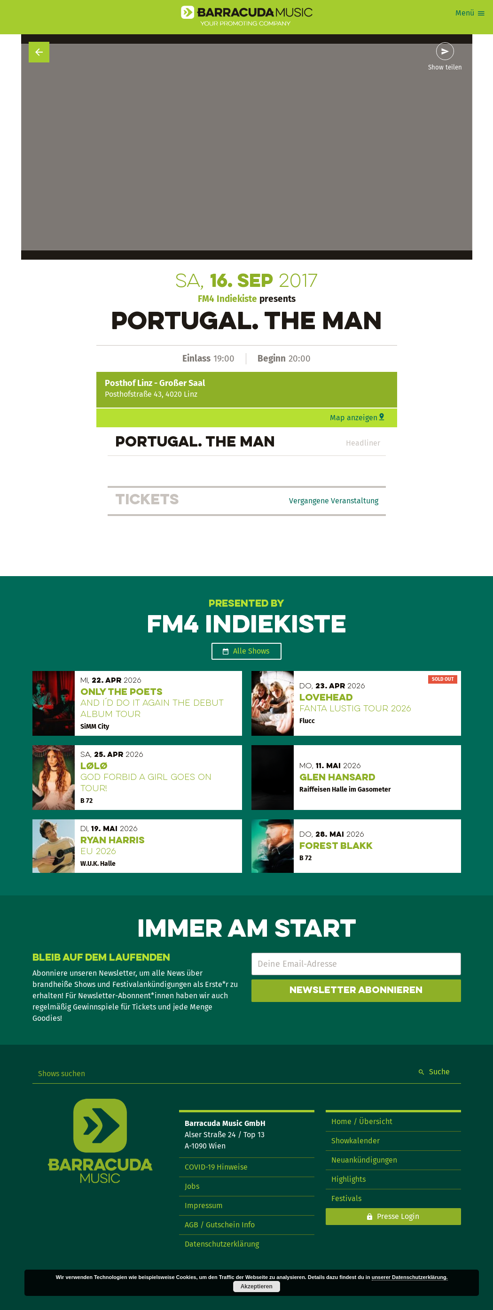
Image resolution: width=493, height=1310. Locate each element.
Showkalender (355, 1140)
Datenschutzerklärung (222, 1244)
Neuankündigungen (364, 1160)
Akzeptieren (257, 1286)
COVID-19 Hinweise (216, 1167)
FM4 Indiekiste (227, 298)
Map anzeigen (353, 417)
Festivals (346, 1198)
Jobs (192, 1186)
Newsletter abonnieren (356, 991)
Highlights (348, 1179)
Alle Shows (251, 651)
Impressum (204, 1205)
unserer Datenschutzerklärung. (410, 1277)
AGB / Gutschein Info (220, 1224)
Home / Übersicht (361, 1121)
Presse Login (398, 1216)
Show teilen (445, 67)
